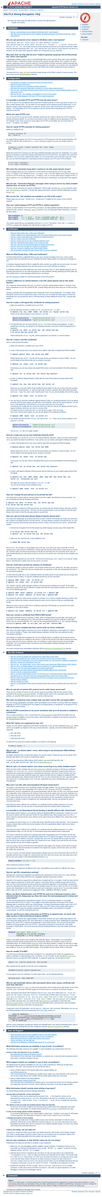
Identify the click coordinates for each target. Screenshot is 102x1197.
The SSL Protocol (87, 31)
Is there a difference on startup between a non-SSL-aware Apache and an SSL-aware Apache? (41, 235)
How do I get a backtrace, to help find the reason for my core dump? (33, 1042)
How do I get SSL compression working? (24, 672)
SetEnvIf (35, 943)
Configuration (86, 27)
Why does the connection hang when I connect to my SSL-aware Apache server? (37, 88)
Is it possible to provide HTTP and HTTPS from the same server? (32, 82)
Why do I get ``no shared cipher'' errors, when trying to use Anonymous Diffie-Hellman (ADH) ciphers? (44, 664)
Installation (85, 24)
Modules (74, 4)
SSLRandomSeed (25, 74)
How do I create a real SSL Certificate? (23, 239)
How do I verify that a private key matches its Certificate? (29, 246)
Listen (63, 188)
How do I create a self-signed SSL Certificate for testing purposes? (32, 237)
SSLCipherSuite (46, 762)
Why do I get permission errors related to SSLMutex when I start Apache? (34, 32)
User (54, 51)
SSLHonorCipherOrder (14, 1003)
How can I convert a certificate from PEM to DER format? (29, 248)
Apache (5, 10)
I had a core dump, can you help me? (23, 1040)
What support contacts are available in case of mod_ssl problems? (32, 1036)
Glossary (91, 4)
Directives (81, 4)
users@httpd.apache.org (19, 1072)
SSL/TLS (40, 10)
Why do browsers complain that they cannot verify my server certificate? (34, 250)
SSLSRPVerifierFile (67, 956)
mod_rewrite (33, 210)
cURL (67, 157)
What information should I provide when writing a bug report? (30, 1038)
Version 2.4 (33, 10)
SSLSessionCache (23, 694)
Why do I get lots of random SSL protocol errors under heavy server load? (35, 656)
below (64, 294)
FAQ (86, 4)
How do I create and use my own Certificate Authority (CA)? (30, 241)
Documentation (23, 10)
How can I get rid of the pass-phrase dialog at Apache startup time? (32, 244)
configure (53, 1109)
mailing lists (80, 1185)
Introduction (15, 277)
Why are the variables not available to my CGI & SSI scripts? (34, 94)
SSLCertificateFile (55, 1026)
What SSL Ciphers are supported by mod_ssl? (26, 662)
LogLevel (61, 999)
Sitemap (98, 4)
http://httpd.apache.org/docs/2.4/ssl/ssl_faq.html (26, 1054)
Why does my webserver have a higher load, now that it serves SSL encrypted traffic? (38, 658)
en (74, 17)
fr (77, 17)
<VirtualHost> (15, 190)
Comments (85, 39)
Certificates (85, 29)
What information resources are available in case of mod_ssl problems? (34, 1034)
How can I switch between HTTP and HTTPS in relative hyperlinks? (32, 96)
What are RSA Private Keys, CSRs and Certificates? (28, 233)
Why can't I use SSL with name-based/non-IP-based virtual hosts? (32, 668)
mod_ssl (23, 72)
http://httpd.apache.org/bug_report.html (23, 1080)
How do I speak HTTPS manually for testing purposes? (28, 86)
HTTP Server (13, 10)
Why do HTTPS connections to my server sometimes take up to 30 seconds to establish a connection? (44, 660)
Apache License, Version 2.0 (23, 1193)
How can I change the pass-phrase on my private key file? (29, 243)
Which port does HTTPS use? (20, 84)
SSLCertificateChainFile (55, 648)
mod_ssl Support (87, 34)
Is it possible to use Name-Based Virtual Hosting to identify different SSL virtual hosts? (39, 670)
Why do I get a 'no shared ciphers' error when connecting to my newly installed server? (39, 666)
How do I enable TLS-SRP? (20, 681)
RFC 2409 (43, 1010)
